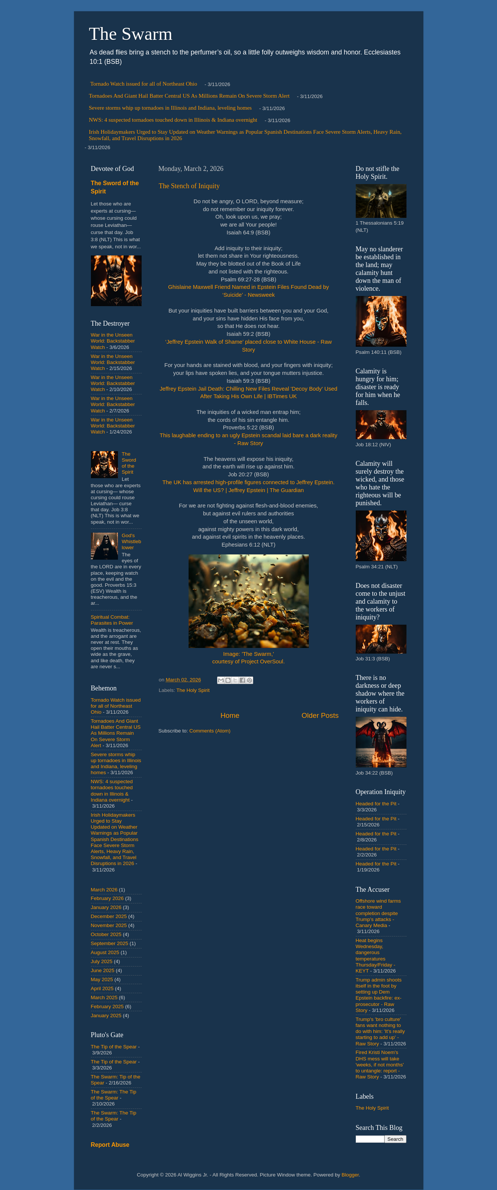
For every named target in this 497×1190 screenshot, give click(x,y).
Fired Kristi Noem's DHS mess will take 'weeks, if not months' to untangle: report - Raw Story (380, 1065)
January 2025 (106, 1015)
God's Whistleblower (131, 541)
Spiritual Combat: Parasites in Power (112, 620)
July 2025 (102, 961)
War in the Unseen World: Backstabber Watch (113, 341)
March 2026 (104, 889)
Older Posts (320, 715)
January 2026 (106, 907)
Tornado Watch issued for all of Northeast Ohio (143, 84)
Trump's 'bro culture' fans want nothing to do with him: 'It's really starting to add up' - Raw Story (380, 1031)
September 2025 (109, 943)
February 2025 (107, 1006)
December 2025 (109, 916)
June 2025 (103, 970)
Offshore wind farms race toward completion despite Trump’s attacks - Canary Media (378, 913)
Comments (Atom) (210, 731)
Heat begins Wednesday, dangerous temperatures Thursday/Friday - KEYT (376, 956)
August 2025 (105, 952)
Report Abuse (110, 1145)
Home (230, 715)
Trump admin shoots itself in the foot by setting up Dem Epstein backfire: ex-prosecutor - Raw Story (379, 995)
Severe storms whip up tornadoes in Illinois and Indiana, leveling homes (170, 108)
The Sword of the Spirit (129, 463)
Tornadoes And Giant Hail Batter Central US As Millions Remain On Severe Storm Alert (189, 96)
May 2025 (102, 979)
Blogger (350, 1175)
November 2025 (109, 925)
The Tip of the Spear (114, 1047)
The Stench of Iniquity (189, 186)
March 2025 (104, 997)
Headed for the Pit (376, 803)
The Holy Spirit (193, 690)
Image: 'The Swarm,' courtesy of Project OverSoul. (249, 609)
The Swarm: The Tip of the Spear (113, 1095)
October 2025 (106, 934)
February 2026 (107, 898)
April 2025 (102, 988)
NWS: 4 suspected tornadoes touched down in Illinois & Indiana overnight (173, 120)
